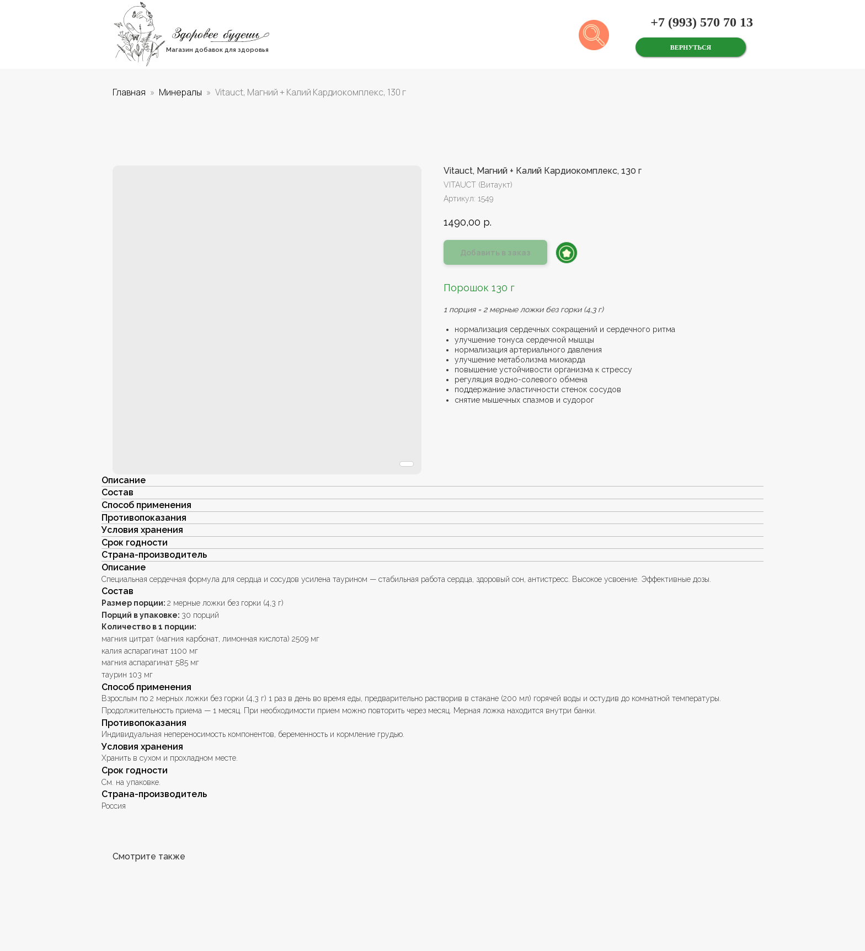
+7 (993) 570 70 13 (701, 22)
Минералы (180, 92)
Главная (129, 92)
